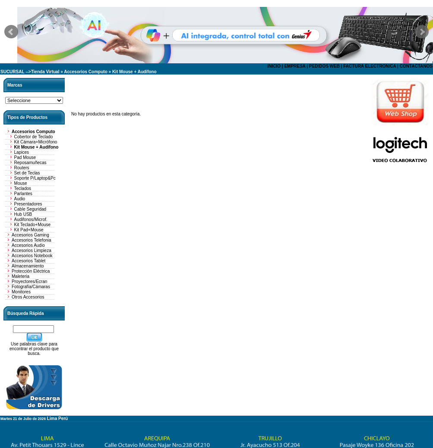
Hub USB (23, 214)
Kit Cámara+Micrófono (35, 142)
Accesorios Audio (28, 245)
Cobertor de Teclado (33, 136)
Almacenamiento (28, 266)
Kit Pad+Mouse (29, 229)
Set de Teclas (27, 173)
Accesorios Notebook (32, 255)
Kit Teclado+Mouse (32, 224)
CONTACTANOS (416, 66)
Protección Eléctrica (31, 271)
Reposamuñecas (30, 162)
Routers (21, 167)
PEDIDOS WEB (324, 66)
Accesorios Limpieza (31, 250)
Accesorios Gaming (30, 235)
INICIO (274, 66)
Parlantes (23, 193)
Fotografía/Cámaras (31, 286)
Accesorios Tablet (28, 260)
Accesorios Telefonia (31, 240)
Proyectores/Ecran (29, 281)
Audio (19, 198)
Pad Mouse (25, 157)
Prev (11, 32)
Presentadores (28, 204)
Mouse (20, 183)
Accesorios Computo (85, 71)
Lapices (21, 152)
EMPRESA (294, 66)
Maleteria (20, 276)
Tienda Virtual (45, 71)
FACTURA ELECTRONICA (369, 66)
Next (422, 32)
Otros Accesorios (28, 297)
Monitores (21, 291)
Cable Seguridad (30, 209)
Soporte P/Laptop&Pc (35, 178)
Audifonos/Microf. (30, 219)
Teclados (22, 188)
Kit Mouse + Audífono (134, 71)
